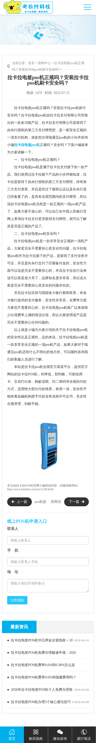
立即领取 (17, 600)
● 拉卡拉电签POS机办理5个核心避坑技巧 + (40, 702)
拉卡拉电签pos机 (27, 145)
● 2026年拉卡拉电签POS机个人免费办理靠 (40, 689)
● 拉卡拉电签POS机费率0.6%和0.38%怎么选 (41, 665)
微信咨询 (60, 733)
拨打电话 (84, 733)
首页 (31, 63)
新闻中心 (44, 63)
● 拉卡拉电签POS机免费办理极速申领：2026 (41, 652)
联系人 (12, 529)
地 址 (12, 572)
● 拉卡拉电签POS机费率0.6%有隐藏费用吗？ (41, 677)
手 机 (12, 550)
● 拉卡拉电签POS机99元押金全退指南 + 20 (40, 640)
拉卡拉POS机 (24, 485)
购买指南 (36, 733)
